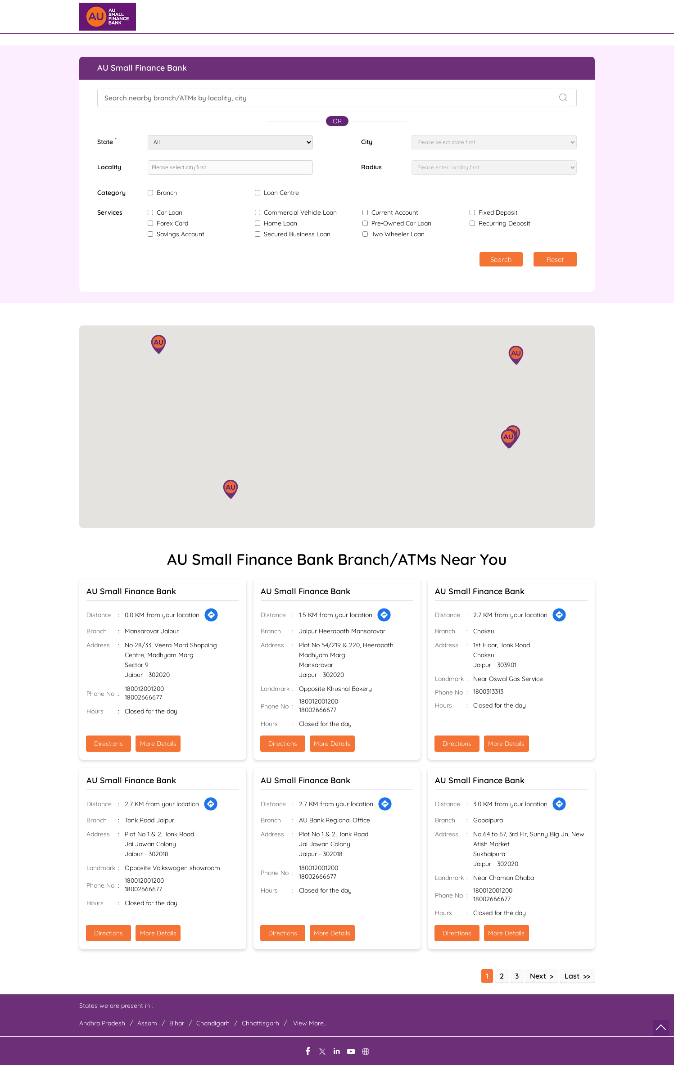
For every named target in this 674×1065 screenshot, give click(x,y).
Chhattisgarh (260, 1023)
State (107, 140)
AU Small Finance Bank (131, 591)
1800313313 (488, 691)
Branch (167, 192)
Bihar (176, 1023)
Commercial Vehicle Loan (300, 212)
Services (109, 213)
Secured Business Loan (297, 234)
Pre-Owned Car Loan (401, 223)
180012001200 (144, 689)
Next (538, 975)
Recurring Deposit (504, 223)
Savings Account (180, 234)
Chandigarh (213, 1023)
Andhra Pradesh (102, 1023)
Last (572, 975)
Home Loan (280, 223)
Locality (109, 167)
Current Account (394, 212)
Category (111, 193)
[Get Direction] (211, 615)
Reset (555, 259)
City (366, 141)
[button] (230, 489)
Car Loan (169, 212)
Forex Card (172, 223)
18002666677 (143, 697)
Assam (147, 1023)
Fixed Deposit (498, 212)
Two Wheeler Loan (398, 234)
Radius (371, 167)
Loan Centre (281, 192)
